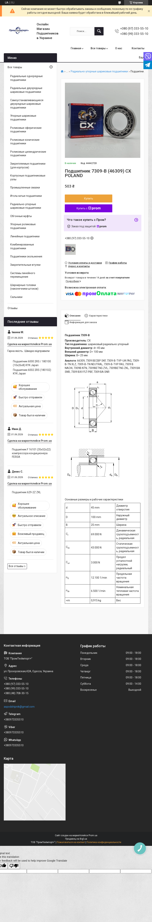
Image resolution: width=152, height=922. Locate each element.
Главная (76, 48)
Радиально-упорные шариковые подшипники (99, 71)
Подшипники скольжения (26, 256)
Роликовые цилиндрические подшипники (28, 153)
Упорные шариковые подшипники (23, 117)
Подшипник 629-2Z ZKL (26, 492)
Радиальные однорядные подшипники (26, 78)
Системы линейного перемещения (22, 275)
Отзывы (12, 308)
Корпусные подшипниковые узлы (27, 177)
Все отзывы (16, 566)
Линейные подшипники (25, 236)
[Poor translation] (14, 866)
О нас (118, 48)
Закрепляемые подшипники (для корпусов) (27, 165)
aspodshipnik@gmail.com (19, 706)
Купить (88, 198)
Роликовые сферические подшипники (26, 129)
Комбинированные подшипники (22, 246)
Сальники (16, 296)
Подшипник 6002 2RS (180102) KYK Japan (32, 371)
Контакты (138, 48)
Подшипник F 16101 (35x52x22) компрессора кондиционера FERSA (31, 453)
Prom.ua (93, 835)
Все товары (98, 48)
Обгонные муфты (21, 216)
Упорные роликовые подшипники (23, 226)
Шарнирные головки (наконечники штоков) (24, 287)
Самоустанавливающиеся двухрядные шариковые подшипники (26, 104)
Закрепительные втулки (25, 264)
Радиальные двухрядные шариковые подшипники (26, 90)
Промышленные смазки (25, 187)
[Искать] (99, 31)
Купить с (89, 208)
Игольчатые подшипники (26, 195)
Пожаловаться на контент (71, 842)
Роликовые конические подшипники (25, 141)
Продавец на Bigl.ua (76, 839)
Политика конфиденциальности (104, 842)
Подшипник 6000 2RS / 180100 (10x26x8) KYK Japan (32, 363)
